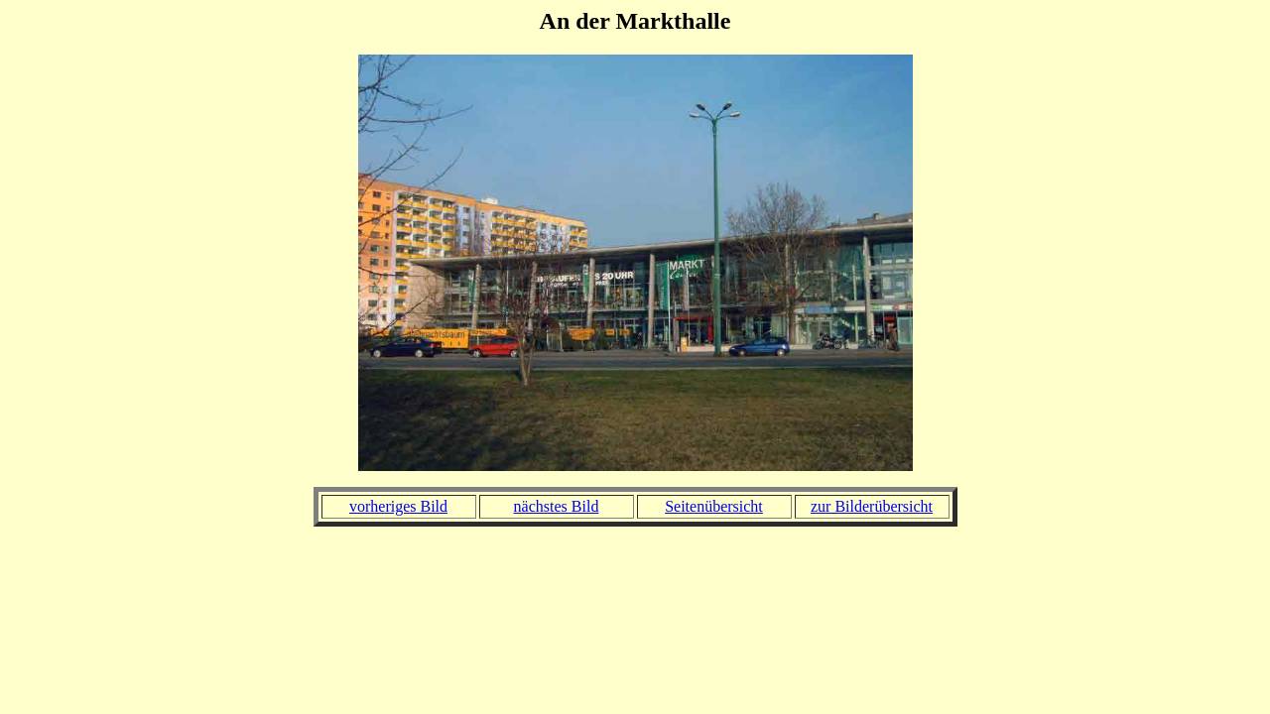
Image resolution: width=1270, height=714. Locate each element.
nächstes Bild (556, 506)
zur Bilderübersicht (872, 506)
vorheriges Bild (398, 506)
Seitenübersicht (714, 506)
